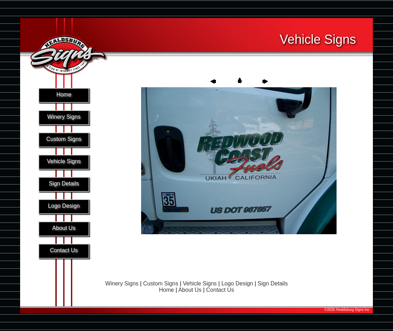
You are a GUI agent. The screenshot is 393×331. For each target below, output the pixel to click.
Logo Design (237, 283)
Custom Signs (161, 283)
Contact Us (220, 290)
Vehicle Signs (200, 283)
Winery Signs (121, 283)
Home (166, 290)
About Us (189, 290)
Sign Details (273, 283)
